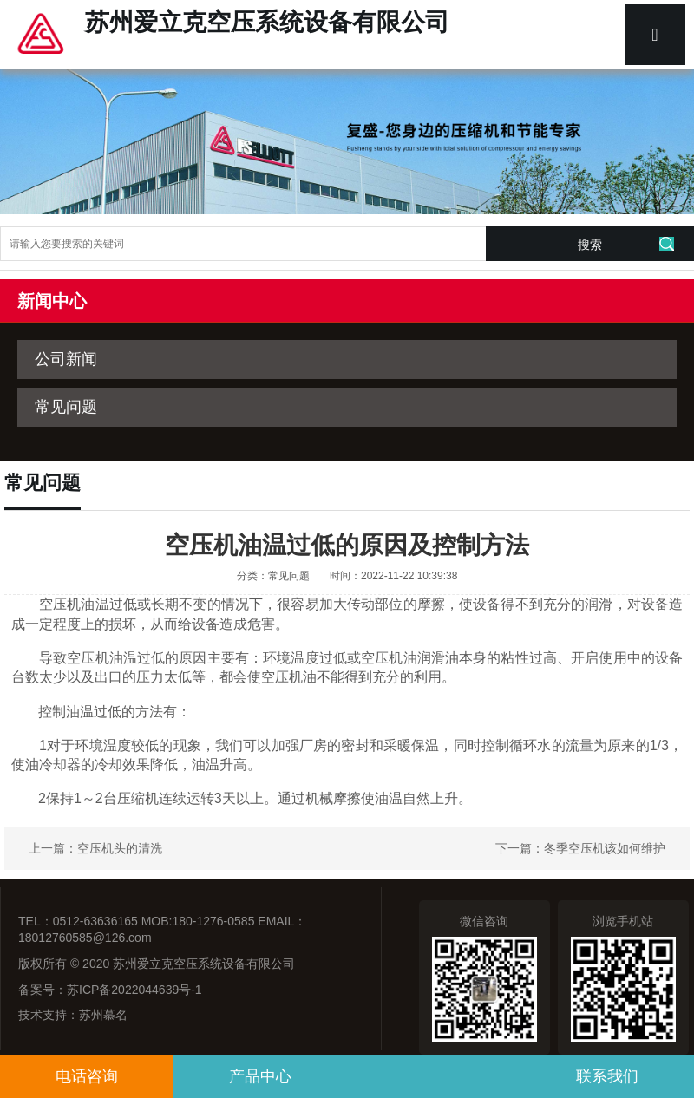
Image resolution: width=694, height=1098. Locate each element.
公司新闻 (66, 359)
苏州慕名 (103, 1015)
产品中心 (260, 1076)
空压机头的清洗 (119, 848)
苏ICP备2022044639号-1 (134, 990)
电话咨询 (87, 1076)
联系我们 (607, 1076)
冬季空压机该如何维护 (604, 848)
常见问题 (66, 406)
